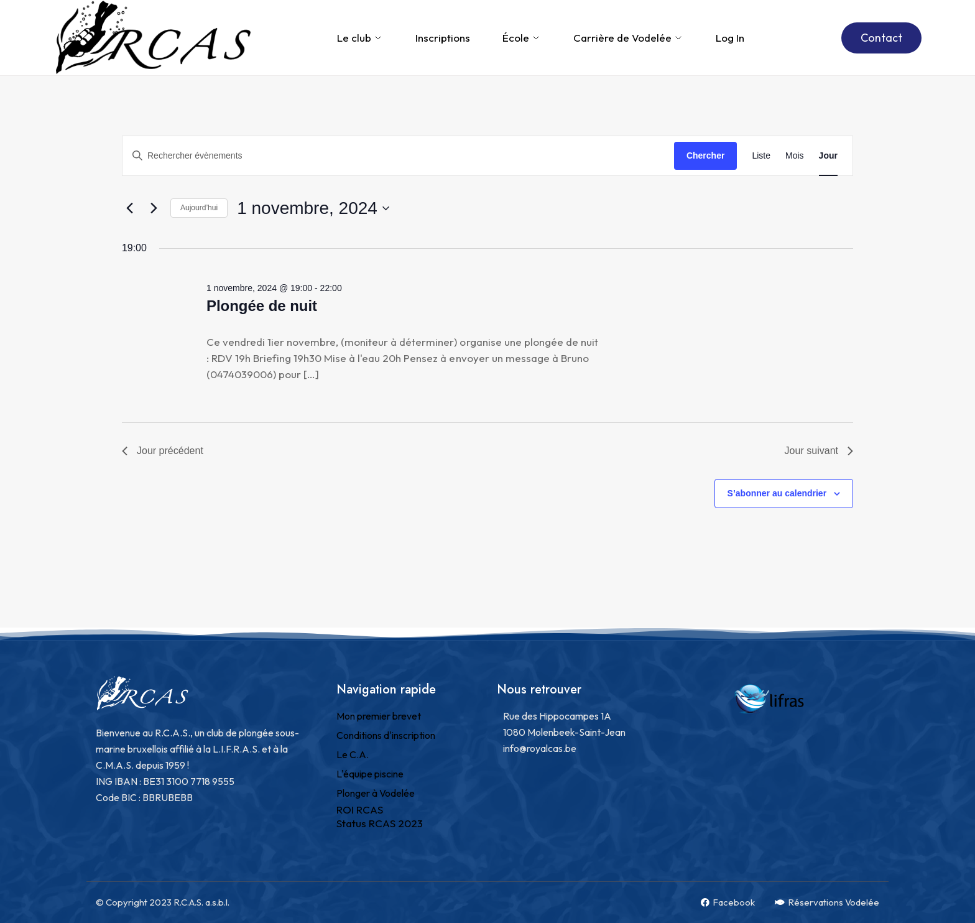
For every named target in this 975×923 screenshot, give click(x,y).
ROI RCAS (359, 809)
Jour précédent (162, 450)
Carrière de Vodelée (628, 37)
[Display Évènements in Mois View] (794, 155)
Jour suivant (819, 450)
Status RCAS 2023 (379, 823)
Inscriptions (442, 37)
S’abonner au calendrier (777, 493)
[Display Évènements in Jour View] (828, 155)
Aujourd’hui (199, 207)
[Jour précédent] (129, 208)
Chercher (705, 155)
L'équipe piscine (370, 774)
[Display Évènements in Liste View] (761, 155)
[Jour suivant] (153, 208)
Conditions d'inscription (385, 735)
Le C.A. (352, 754)
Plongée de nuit (261, 305)
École (521, 37)
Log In (730, 37)
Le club (360, 37)
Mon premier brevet (378, 716)
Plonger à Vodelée (375, 793)
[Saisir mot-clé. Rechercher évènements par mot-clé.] (398, 155)
